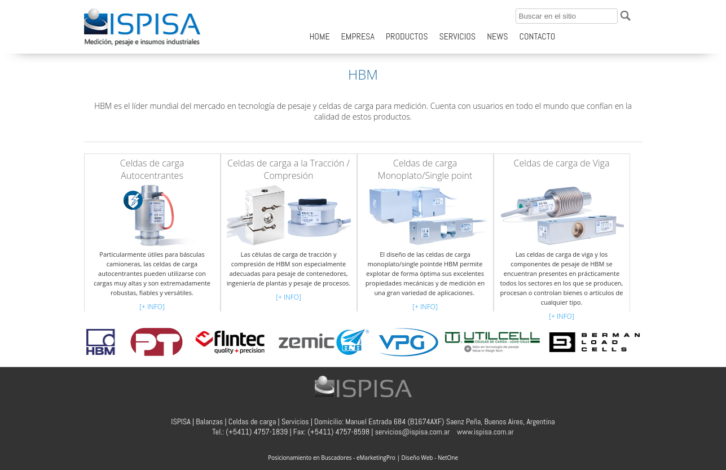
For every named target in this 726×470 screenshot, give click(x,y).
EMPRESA (358, 36)
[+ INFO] (152, 306)
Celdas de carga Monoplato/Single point (425, 169)
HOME (320, 36)
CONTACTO (538, 36)
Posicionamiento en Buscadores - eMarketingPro (331, 458)
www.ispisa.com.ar (485, 432)
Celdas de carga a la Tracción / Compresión (288, 169)
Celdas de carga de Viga (562, 163)
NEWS (497, 36)
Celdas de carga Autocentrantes (152, 169)
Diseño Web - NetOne (430, 458)
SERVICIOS (457, 36)
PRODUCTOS (407, 36)
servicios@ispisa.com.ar (412, 432)
